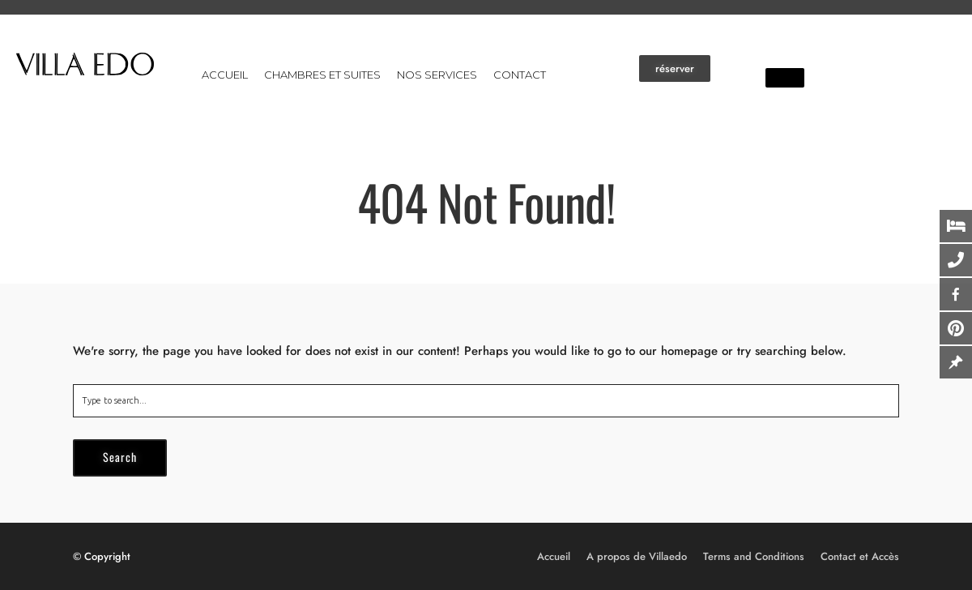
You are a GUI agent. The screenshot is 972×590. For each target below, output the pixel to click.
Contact (519, 74)
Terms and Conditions (753, 556)
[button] (674, 68)
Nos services (437, 74)
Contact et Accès (860, 556)
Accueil (225, 74)
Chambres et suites (322, 74)
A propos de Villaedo (636, 556)
